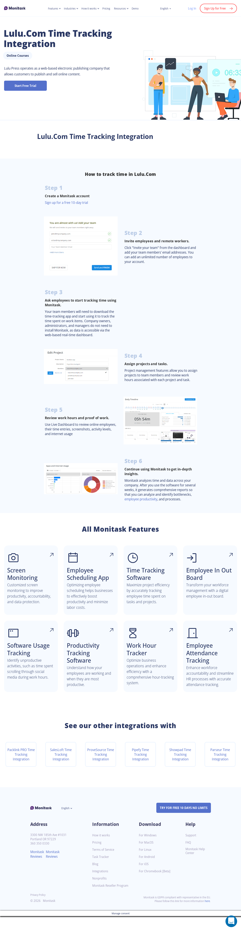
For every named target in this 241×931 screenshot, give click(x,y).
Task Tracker (101, 872)
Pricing (107, 8)
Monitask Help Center (195, 866)
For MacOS (147, 857)
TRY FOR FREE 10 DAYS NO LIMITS (181, 823)
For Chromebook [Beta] (156, 886)
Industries (68, 8)
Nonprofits (100, 893)
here (207, 916)
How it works (88, 8)
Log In (190, 8)
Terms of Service (104, 865)
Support (191, 850)
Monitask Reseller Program (111, 901)
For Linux (145, 865)
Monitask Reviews (37, 869)
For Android (147, 872)
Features (50, 8)
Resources (121, 8)
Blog (95, 879)
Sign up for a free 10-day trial (68, 202)
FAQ (188, 857)
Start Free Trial (25, 86)
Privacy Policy (38, 910)
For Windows (148, 850)
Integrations (101, 886)
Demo (137, 8)
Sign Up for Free (214, 8)
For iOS (144, 879)
